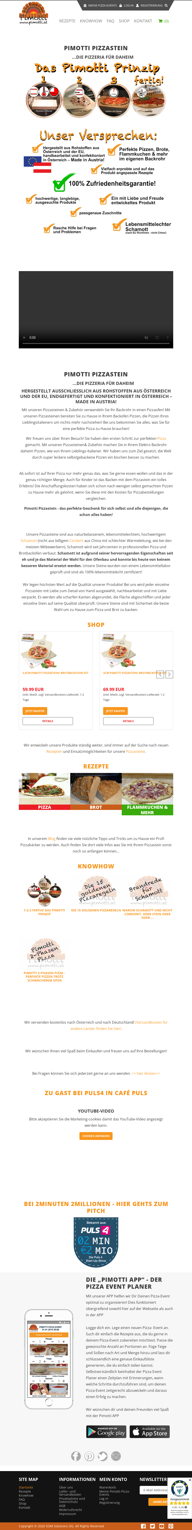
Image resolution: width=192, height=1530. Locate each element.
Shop (124, 21)
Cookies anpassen (96, 1136)
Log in (103, 1498)
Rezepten (54, 751)
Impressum (67, 1514)
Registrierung (149, 5)
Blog (52, 838)
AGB (62, 1506)
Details (47, 721)
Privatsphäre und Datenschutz (72, 1500)
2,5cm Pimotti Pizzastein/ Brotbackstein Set (55, 673)
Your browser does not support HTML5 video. (96, 309)
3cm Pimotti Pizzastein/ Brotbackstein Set (135, 673)
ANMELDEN (161, 1502)
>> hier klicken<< (146, 1073)
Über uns (66, 1487)
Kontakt (143, 21)
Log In (126, 5)
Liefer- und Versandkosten (70, 1493)
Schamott (29, 540)
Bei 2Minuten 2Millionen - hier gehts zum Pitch (96, 1207)
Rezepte (67, 21)
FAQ (110, 21)
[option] (55, 680)
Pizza (161, 438)
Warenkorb (107, 1487)
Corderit (76, 540)
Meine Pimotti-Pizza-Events (114, 1493)
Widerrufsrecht (70, 1510)
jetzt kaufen (35, 711)
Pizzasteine (135, 751)
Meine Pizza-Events (100, 5)
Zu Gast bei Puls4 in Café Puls (96, 1093)
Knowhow (91, 21)
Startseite (26, 1487)
